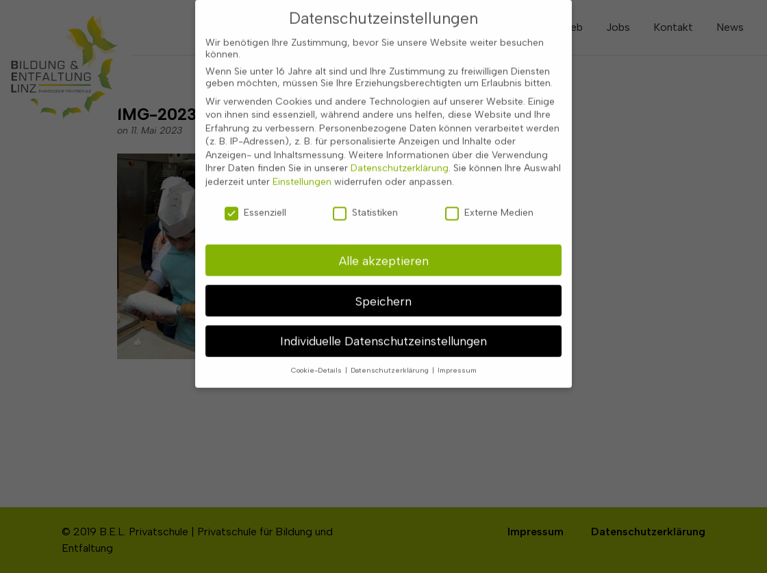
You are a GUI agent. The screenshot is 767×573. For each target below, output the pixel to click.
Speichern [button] (383, 291)
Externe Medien (489, 203)
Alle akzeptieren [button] (384, 251)
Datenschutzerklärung (400, 159)
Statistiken (365, 203)
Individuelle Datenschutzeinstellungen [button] (383, 332)
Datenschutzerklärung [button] (391, 361)
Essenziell (255, 203)
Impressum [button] (457, 361)
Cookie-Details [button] (317, 361)
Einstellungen (302, 172)
